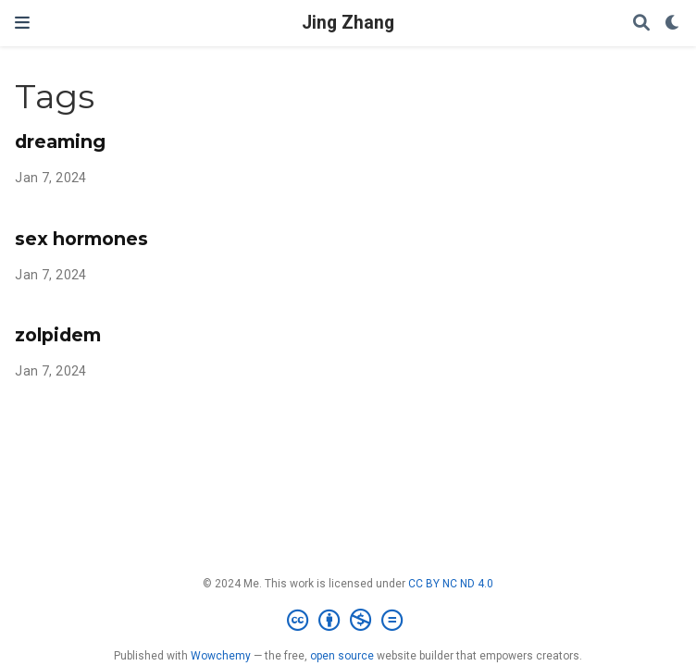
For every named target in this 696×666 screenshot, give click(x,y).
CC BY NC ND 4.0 (450, 583)
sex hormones (81, 239)
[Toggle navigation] (22, 22)
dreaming (60, 141)
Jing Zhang (348, 22)
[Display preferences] (673, 23)
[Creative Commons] (348, 621)
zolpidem (58, 335)
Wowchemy (221, 655)
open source (342, 655)
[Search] (641, 23)
